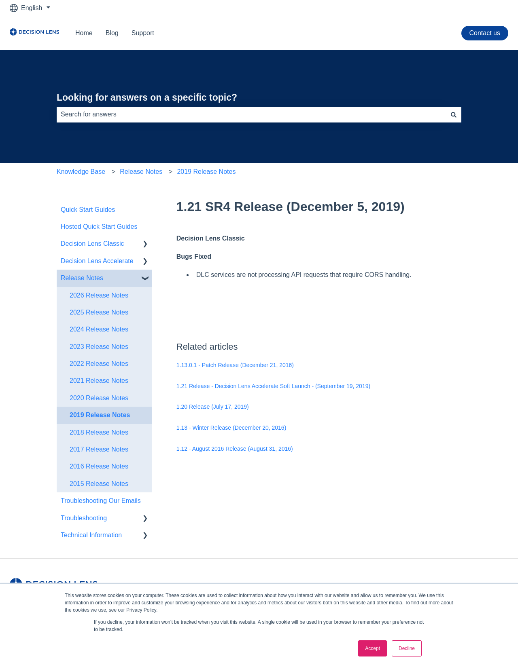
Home (84, 33)
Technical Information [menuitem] (91, 535)
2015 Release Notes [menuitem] (99, 483)
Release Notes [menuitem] (82, 277)
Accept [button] (372, 648)
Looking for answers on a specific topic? (147, 97)
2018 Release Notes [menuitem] (99, 432)
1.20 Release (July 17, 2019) (212, 406)
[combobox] (251, 114)
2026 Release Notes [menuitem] (99, 295)
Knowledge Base (81, 171)
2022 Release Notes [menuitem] (99, 363)
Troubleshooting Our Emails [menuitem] (101, 500)
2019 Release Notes (206, 171)
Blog (112, 33)
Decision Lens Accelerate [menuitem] (97, 261)
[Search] (453, 114)
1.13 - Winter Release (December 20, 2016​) (231, 427)
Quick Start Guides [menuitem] (88, 209)
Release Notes (141, 171)
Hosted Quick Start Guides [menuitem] (99, 226)
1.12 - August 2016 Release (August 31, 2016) (234, 448)
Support (143, 33)
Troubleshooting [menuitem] (84, 518)
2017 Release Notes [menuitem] (99, 449)
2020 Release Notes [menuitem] (99, 398)
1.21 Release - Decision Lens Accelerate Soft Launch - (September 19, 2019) (273, 386)
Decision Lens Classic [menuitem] (92, 243)
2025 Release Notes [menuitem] (99, 312)
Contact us (484, 33)
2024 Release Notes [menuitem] (99, 329)
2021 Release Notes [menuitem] (99, 380)
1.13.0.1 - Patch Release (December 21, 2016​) (235, 365)
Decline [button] (407, 648)
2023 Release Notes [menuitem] (99, 346)
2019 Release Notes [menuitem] (100, 415)
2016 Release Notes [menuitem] (99, 466)
